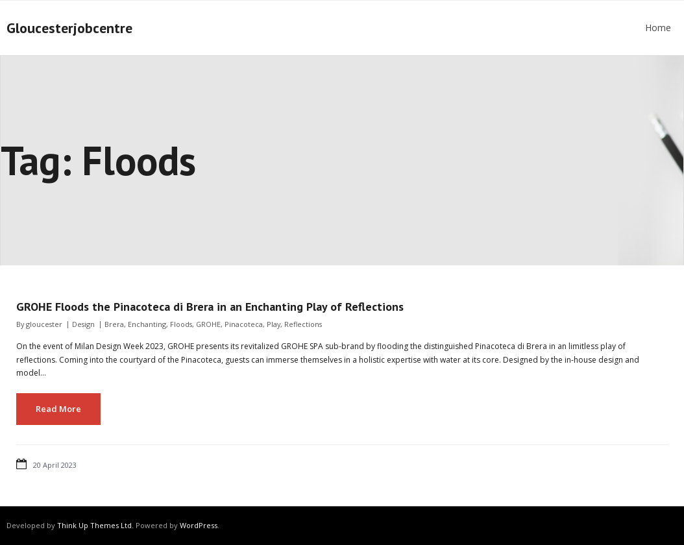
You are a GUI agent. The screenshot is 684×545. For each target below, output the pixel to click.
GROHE (208, 324)
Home (658, 27)
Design (83, 324)
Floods (181, 324)
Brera (114, 324)
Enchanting (147, 324)
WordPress (198, 525)
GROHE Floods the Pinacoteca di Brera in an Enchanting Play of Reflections (210, 306)
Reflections (303, 324)
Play (273, 324)
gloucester (44, 324)
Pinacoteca (244, 324)
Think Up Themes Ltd (94, 525)
